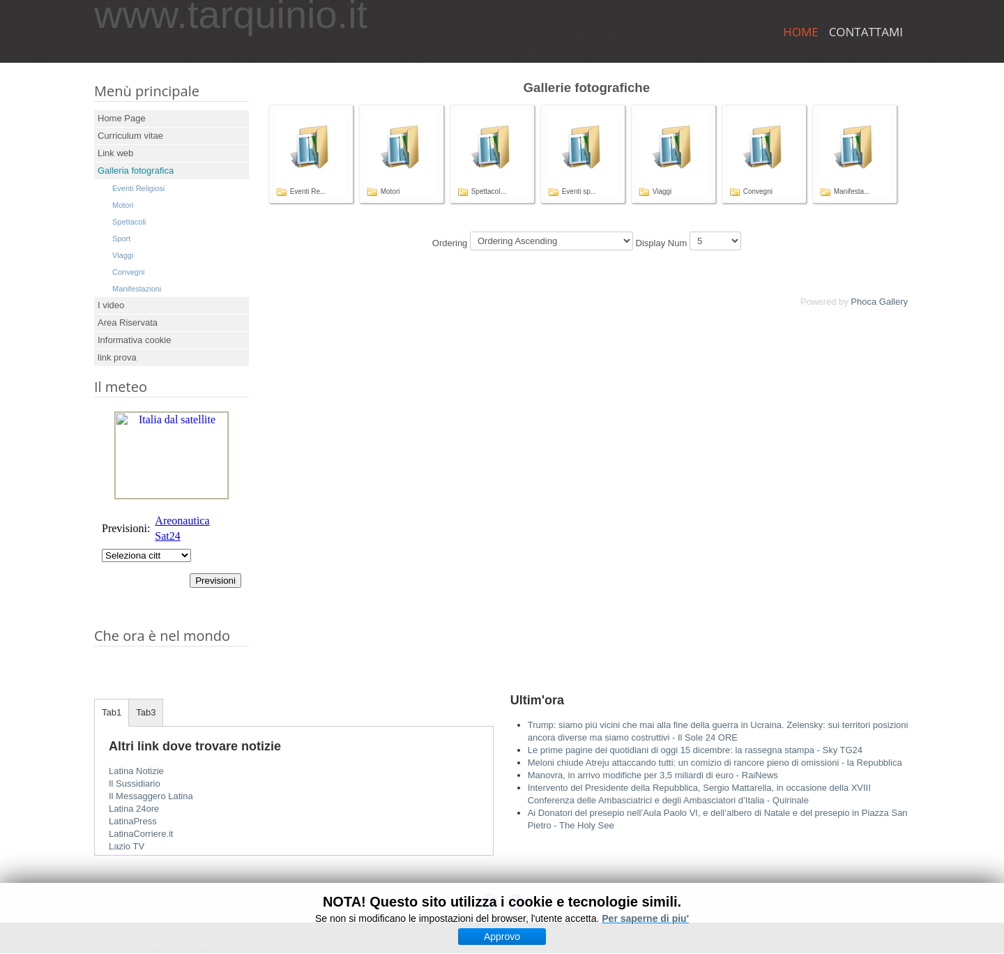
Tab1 (111, 712)
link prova (117, 357)
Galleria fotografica (136, 170)
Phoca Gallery (879, 301)
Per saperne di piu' (645, 918)
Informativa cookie (135, 340)
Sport (121, 238)
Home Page (122, 118)
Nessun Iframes (171, 509)
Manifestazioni (136, 289)
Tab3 (145, 712)
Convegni (128, 272)
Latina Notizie (136, 771)
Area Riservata (128, 322)
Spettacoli (129, 222)
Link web (115, 153)
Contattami (866, 32)
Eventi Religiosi (138, 188)
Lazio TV (126, 846)
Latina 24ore (134, 808)
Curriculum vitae (130, 135)
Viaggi (122, 255)
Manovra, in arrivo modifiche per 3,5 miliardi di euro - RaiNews (653, 775)
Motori (123, 205)
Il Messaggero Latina (151, 796)
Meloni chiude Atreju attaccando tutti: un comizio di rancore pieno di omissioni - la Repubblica (715, 762)
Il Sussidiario (134, 783)
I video (111, 305)
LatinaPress (133, 821)
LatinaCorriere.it (141, 833)
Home (801, 32)
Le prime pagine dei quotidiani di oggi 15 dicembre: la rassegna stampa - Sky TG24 (695, 750)
